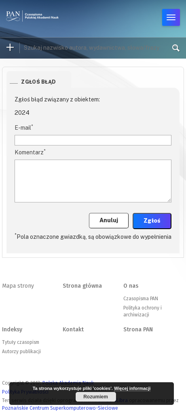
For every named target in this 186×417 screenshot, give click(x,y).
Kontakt (73, 329)
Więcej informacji (132, 388)
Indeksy (12, 329)
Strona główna (82, 285)
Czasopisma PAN (140, 298)
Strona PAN (138, 329)
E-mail (24, 127)
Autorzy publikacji (21, 351)
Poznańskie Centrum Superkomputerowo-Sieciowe (60, 408)
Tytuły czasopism (20, 342)
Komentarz (30, 152)
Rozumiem (95, 397)
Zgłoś (152, 220)
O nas (130, 285)
